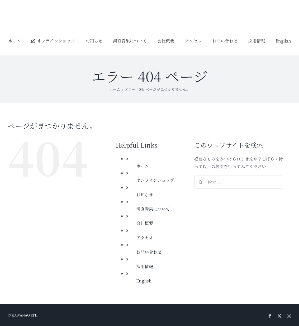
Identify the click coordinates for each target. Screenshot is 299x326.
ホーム (114, 89)
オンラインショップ (155, 180)
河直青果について (153, 209)
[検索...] (238, 182)
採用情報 (144, 266)
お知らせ (144, 195)
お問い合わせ (149, 252)
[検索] (200, 182)
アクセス (144, 238)
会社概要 (144, 223)
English (144, 281)
